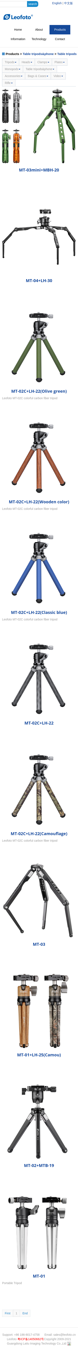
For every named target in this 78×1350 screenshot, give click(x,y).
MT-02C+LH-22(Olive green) (39, 391)
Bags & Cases (38, 76)
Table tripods (67, 54)
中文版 (68, 3)
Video (58, 76)
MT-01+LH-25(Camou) (39, 1055)
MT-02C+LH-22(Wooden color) (39, 502)
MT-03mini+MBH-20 (39, 170)
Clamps (43, 62)
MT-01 (39, 1276)
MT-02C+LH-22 (39, 723)
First (7, 1313)
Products (60, 29)
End (25, 1313)
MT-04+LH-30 (39, 280)
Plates (59, 62)
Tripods (10, 62)
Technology (39, 39)
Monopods (12, 69)
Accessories (13, 76)
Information (18, 39)
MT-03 (39, 944)
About (39, 29)
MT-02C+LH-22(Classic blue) (39, 612)
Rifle (9, 83)
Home (18, 29)
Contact (60, 39)
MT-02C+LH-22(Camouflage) (39, 833)
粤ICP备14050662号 (30, 1339)
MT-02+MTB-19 (39, 1165)
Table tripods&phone (38, 54)
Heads (27, 62)
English (57, 3)
